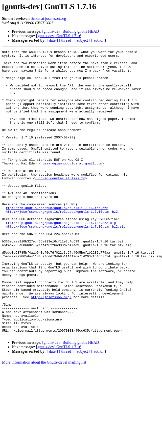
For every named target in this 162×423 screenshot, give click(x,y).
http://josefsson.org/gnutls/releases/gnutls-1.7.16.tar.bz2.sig (66, 262)
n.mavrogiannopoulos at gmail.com (71, 186)
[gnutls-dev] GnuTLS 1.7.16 (58, 36)
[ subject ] (82, 40)
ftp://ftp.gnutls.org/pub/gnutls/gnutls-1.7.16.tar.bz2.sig (61, 257)
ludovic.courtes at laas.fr (60, 204)
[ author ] (98, 40)
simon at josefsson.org (48, 18)
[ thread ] (66, 40)
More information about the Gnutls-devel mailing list (44, 419)
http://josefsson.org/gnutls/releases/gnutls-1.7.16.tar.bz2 (62, 244)
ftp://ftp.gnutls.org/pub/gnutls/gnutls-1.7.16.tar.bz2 (57, 240)
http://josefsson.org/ (51, 346)
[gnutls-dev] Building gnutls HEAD (70, 31)
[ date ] (52, 40)
